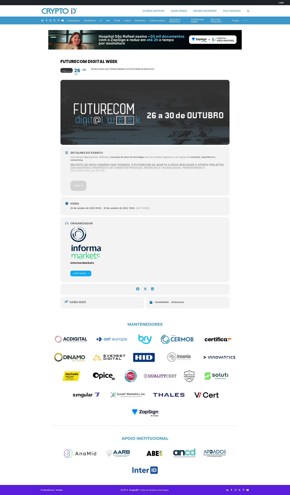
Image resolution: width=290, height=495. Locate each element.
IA (101, 20)
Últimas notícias (153, 10)
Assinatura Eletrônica (175, 20)
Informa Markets (82, 263)
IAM (108, 20)
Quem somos (179, 10)
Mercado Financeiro (216, 20)
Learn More (81, 273)
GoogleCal (177, 302)
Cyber (127, 20)
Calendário (162, 302)
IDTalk (117, 20)
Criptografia (73, 20)
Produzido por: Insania (51, 490)
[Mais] (78, 186)
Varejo (235, 20)
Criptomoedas (157, 20)
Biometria (140, 20)
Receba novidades (205, 10)
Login (281, 2)
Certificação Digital (197, 20)
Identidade (90, 20)
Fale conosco (232, 10)
